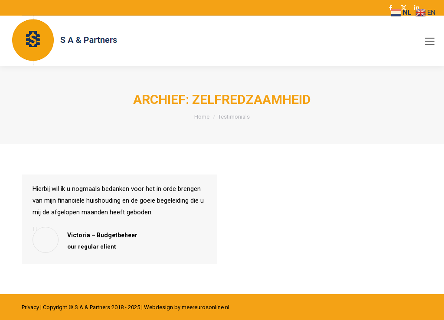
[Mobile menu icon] (429, 41)
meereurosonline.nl (205, 307)
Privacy (30, 307)
